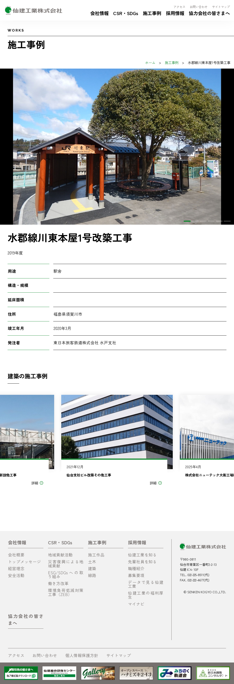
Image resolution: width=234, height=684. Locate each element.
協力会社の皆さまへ (209, 13)
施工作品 (96, 555)
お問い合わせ (198, 7)
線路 (92, 575)
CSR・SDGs (125, 13)
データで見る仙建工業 (145, 584)
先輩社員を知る (142, 561)
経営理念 (16, 568)
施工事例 (152, 13)
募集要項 (136, 575)
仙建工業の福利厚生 (145, 595)
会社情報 (99, 13)
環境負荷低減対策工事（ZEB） (65, 592)
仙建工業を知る (142, 555)
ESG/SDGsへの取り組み (65, 575)
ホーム (150, 62)
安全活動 (16, 575)
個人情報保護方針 (81, 655)
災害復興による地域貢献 (65, 564)
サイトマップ (221, 7)
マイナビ (136, 604)
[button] (187, 221)
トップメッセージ (24, 561)
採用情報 (175, 13)
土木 (92, 561)
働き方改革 (58, 583)
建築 (92, 568)
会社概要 (16, 555)
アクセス (179, 7)
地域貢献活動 (60, 555)
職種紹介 (136, 568)
